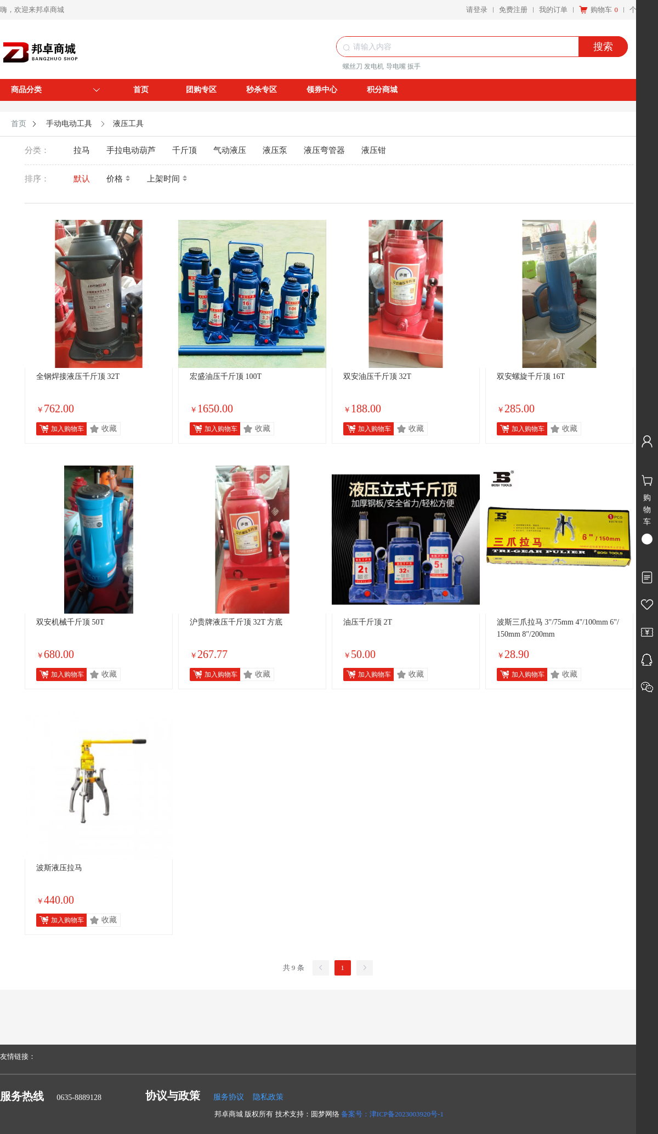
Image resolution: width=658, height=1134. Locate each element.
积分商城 (382, 90)
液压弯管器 (324, 150)
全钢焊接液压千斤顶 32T (78, 376)
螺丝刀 (352, 66)
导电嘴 (396, 66)
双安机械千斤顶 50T (70, 622)
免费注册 (513, 9)
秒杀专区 (261, 90)
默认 (81, 178)
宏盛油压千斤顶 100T (226, 376)
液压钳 (373, 150)
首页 (141, 90)
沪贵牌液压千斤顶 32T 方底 (236, 622)
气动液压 (229, 150)
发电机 (374, 66)
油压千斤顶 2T (367, 622)
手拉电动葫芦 (131, 150)
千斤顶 (184, 150)
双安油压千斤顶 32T (377, 376)
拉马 (81, 150)
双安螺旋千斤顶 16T (531, 376)
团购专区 (201, 90)
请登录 (476, 9)
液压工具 (128, 124)
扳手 (414, 66)
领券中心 (322, 90)
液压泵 (275, 150)
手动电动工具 (69, 124)
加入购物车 (67, 429)
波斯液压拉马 (59, 868)
